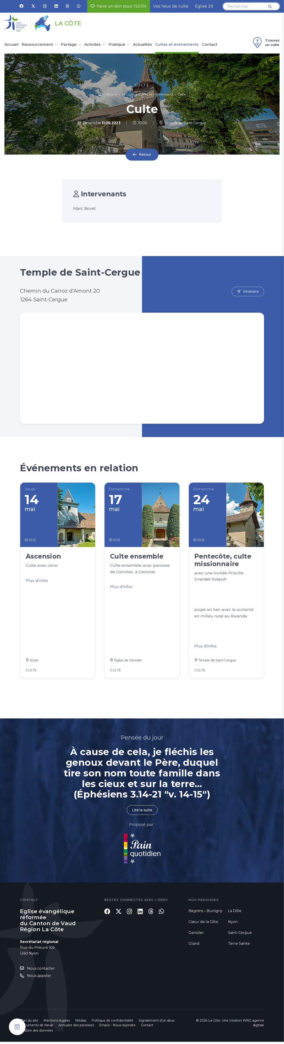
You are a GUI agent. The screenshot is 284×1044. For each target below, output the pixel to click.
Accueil (11, 45)
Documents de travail (36, 1027)
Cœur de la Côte (203, 924)
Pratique (116, 45)
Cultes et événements (177, 45)
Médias (80, 1023)
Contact (209, 45)
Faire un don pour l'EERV (119, 6)
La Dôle (234, 913)
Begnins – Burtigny (206, 913)
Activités (92, 45)
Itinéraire (251, 291)
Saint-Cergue (240, 935)
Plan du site (29, 1023)
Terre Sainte (239, 945)
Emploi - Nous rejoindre (117, 1027)
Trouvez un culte (266, 42)
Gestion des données (36, 1033)
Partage (69, 45)
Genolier (196, 935)
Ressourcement (37, 45)
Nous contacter (41, 970)
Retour (145, 155)
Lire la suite (142, 812)
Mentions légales (56, 1023)
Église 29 (204, 6)
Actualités (142, 45)
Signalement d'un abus (156, 1023)
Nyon (233, 924)
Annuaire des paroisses (76, 1027)
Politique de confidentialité (112, 1023)
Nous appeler (39, 978)
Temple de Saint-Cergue (182, 123)
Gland (194, 945)
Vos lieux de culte (170, 6)
